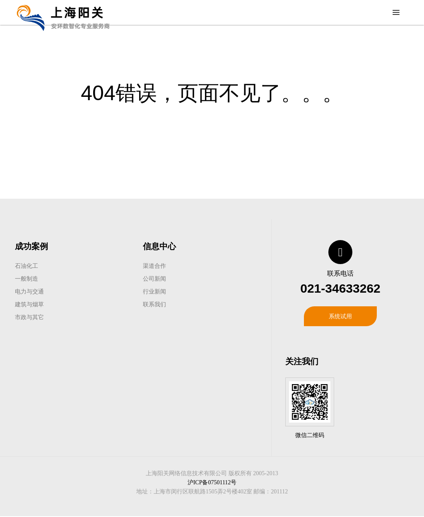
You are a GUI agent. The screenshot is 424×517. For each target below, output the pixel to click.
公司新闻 (154, 278)
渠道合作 (154, 265)
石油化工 (26, 265)
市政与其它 (29, 317)
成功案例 (31, 246)
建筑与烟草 (29, 304)
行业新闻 (154, 291)
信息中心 (159, 246)
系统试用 (340, 316)
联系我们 (154, 304)
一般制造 (26, 278)
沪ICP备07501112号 (212, 482)
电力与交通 (29, 291)
